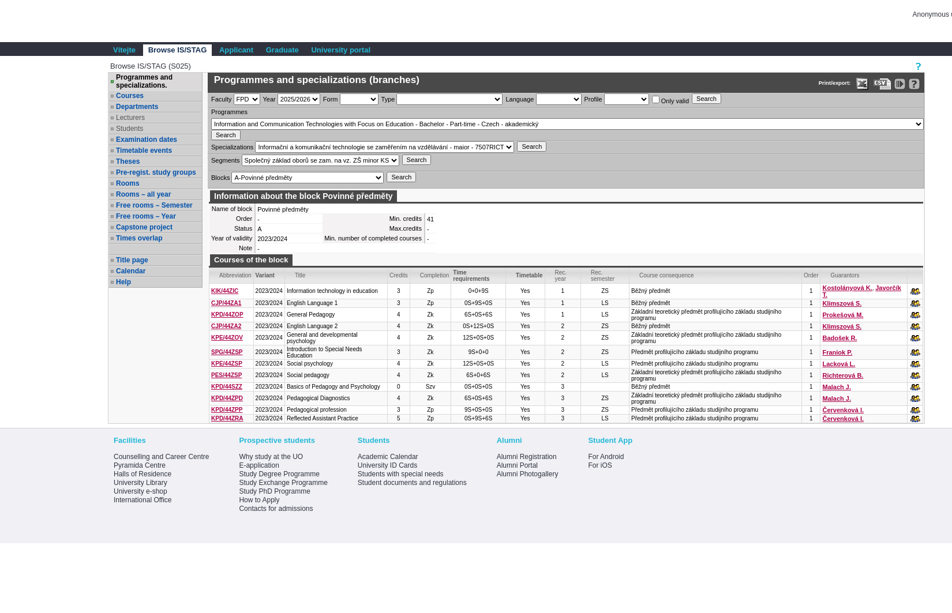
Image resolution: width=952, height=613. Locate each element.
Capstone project (144, 227)
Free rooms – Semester (154, 205)
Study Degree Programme (279, 474)
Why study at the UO (271, 457)
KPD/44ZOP (227, 314)
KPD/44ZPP (226, 410)
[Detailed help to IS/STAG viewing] (914, 84)
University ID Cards (387, 465)
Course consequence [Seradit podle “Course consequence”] (666, 275)
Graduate (282, 50)
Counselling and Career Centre (161, 457)
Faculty (221, 99)
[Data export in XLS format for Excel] (862, 84)
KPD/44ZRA (227, 418)
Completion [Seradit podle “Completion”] (434, 275)
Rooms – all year (143, 194)
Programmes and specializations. (144, 81)
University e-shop (140, 491)
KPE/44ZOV (227, 337)
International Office (143, 500)
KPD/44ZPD (227, 398)
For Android (606, 457)
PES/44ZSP (226, 375)
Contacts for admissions (276, 509)
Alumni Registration (527, 457)
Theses (128, 161)
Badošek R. (839, 337)
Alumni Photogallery (528, 474)
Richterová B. (842, 375)
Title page (132, 260)
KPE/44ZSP (226, 363)
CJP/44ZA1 (226, 303)
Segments (225, 160)
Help (123, 282)
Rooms (128, 183)
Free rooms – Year (146, 216)
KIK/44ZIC (224, 291)
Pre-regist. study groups (156, 172)
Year (269, 99)
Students (129, 129)
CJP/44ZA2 (226, 326)
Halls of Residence (142, 474)
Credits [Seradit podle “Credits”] (398, 275)
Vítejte (124, 50)
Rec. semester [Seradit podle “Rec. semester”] (602, 275)
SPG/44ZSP (226, 352)
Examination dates (146, 140)
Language (519, 99)
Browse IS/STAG (177, 50)
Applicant (236, 50)
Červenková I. (843, 410)
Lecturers (130, 118)
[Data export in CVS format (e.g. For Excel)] (882, 84)
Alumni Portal (517, 465)
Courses (130, 96)
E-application (259, 465)
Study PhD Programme (274, 491)
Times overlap (139, 238)
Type (388, 99)
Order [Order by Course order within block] (811, 275)
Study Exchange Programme (283, 483)
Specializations (232, 147)
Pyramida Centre (140, 465)
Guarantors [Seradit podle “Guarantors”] (844, 275)
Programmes (229, 111)
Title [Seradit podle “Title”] (300, 275)
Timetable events (144, 150)
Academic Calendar (388, 457)
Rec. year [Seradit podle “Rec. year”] (561, 275)
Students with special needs (401, 474)
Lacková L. (838, 363)
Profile (593, 99)
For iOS (600, 465)
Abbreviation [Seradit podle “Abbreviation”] (235, 275)
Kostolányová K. (847, 287)
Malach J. (836, 386)
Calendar (130, 271)
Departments (137, 107)
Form (330, 99)
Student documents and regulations (412, 483)
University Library (140, 483)
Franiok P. (837, 352)
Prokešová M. (842, 314)
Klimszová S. (841, 303)
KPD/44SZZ (226, 386)
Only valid (670, 100)
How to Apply (259, 500)
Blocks (220, 177)
